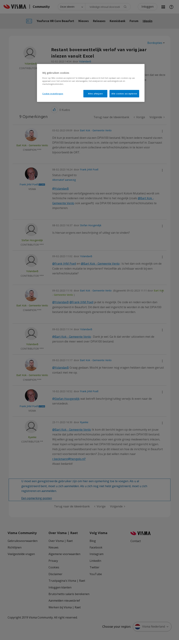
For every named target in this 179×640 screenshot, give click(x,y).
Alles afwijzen (95, 93)
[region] (90, 83)
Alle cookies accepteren (124, 93)
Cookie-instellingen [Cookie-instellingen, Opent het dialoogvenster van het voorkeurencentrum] (52, 93)
